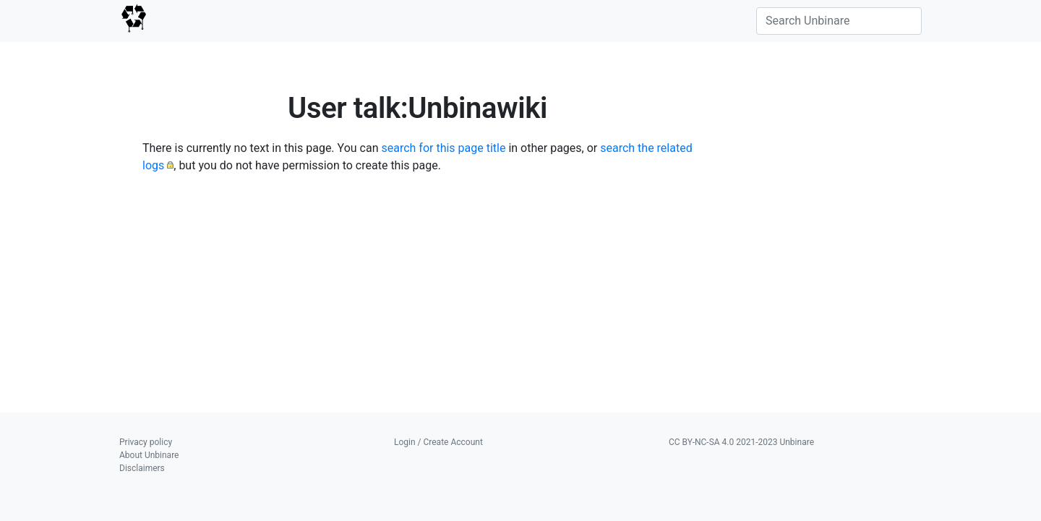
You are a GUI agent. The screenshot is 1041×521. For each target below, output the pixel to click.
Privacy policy (145, 442)
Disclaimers (142, 468)
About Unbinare (149, 455)
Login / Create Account (438, 442)
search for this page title (443, 148)
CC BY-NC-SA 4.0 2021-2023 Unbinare (741, 442)
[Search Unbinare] (839, 21)
